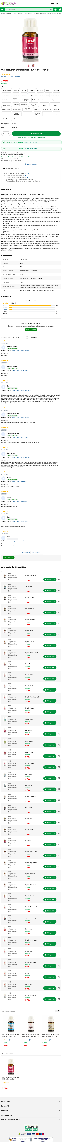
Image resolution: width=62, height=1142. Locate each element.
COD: (3, 127)
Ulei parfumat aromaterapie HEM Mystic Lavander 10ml (50, 1035)
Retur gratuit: (5, 123)
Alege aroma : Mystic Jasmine (20, 350)
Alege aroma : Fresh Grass (20, 437)
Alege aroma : (5, 87)
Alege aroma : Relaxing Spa (20, 370)
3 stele (5, 309)
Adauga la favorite (31, 164)
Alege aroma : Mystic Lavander (21, 541)
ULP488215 (15, 127)
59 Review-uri (5, 76)
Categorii (2, 9)
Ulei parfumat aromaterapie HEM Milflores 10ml (10, 1078)
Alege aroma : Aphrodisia (19, 481)
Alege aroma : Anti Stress (19, 501)
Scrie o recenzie (15, 76)
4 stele (5, 307)
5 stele (5, 305)
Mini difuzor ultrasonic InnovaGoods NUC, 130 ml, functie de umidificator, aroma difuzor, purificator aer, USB (10, 1036)
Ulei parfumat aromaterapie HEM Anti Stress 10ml (30, 1035)
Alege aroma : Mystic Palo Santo (21, 390)
